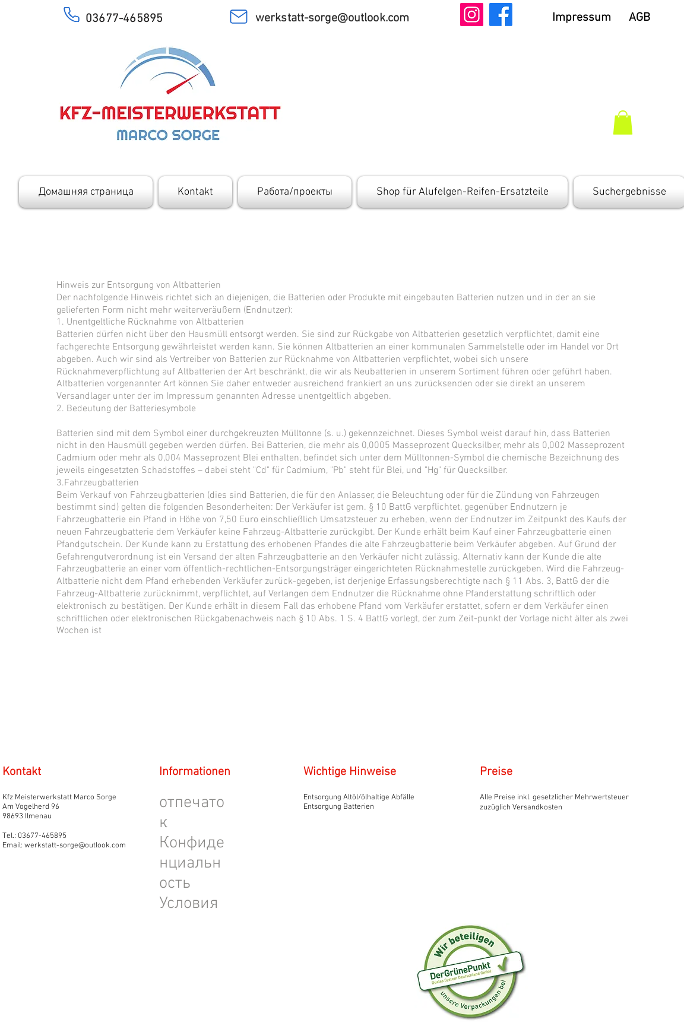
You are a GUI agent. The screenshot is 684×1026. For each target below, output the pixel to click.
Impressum (590, 18)
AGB (647, 18)
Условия (188, 904)
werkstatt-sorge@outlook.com (75, 845)
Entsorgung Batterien (338, 807)
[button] (623, 122)
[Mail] (238, 16)
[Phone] (71, 14)
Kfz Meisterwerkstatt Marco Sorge (59, 797)
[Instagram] (471, 14)
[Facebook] (500, 14)
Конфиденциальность (191, 863)
